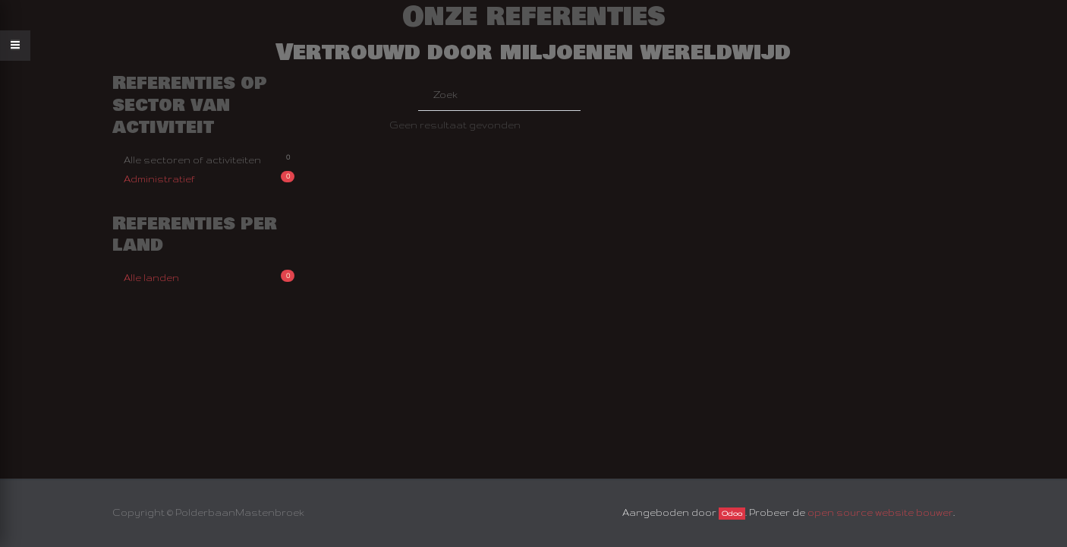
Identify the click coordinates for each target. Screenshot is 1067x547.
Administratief (209, 177)
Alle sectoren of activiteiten (209, 158)
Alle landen (209, 276)
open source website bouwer (880, 512)
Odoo (732, 513)
